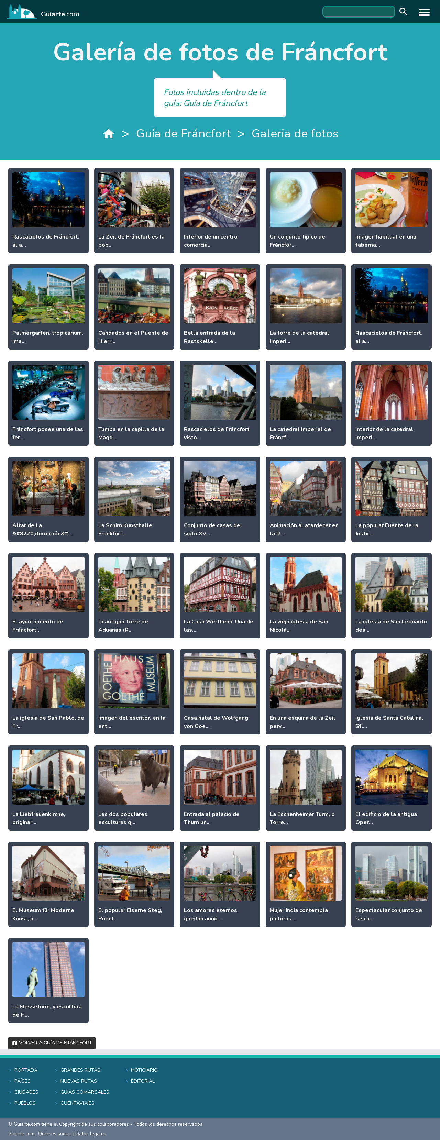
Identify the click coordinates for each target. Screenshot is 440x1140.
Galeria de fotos (295, 133)
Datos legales (91, 1133)
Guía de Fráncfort (183, 133)
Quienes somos (55, 1133)
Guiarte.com (21, 1133)
